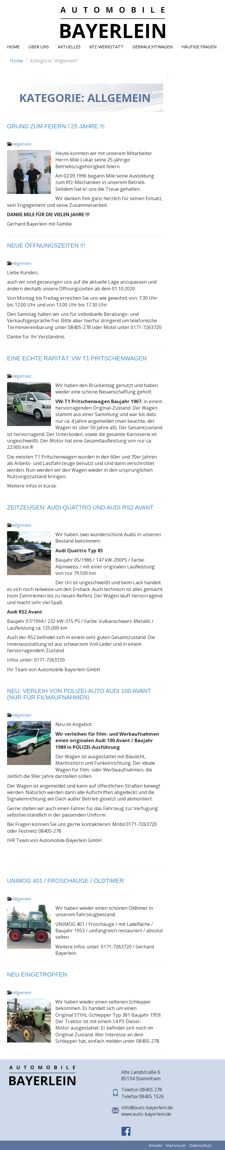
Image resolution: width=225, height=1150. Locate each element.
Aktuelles (69, 47)
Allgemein (22, 144)
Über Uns (38, 47)
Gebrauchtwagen (152, 47)
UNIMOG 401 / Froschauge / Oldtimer (65, 881)
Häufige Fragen (199, 47)
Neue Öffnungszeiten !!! (46, 245)
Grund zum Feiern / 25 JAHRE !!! (56, 126)
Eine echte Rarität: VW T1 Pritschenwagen (77, 358)
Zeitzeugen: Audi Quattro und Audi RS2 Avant (80, 507)
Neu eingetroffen (37, 974)
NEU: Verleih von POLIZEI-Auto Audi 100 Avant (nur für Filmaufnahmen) (79, 694)
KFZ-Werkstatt (106, 47)
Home (13, 47)
